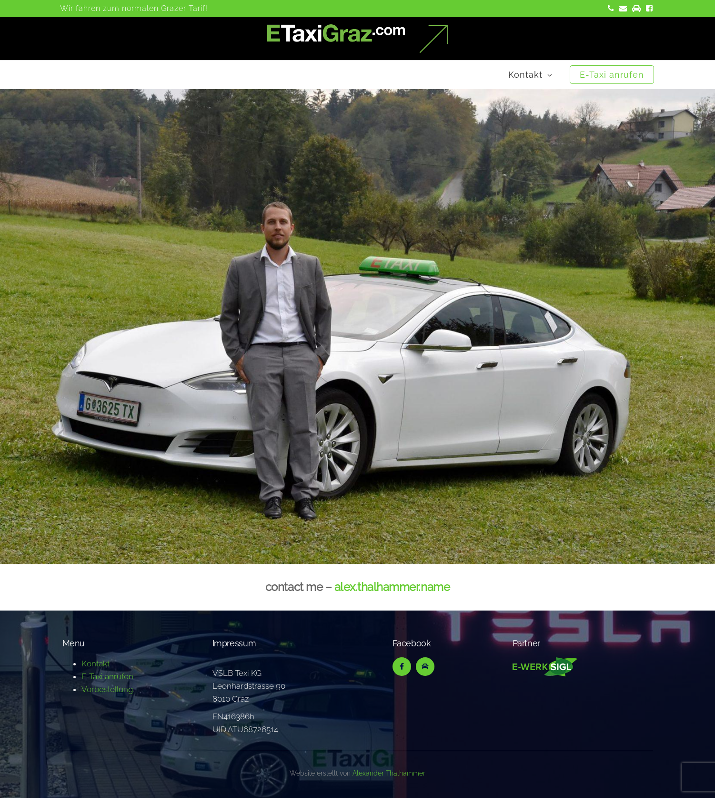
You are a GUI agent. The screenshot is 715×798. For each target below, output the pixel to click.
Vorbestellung (107, 689)
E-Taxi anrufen (612, 75)
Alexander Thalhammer (388, 773)
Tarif (197, 8)
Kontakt (525, 75)
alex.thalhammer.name (392, 587)
